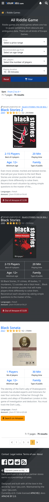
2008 (3, 223)
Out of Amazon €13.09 (14, 310)
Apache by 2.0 (9, 496)
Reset (6, 79)
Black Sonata (10, 328)
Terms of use (29, 454)
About (40, 454)
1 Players (12, 371)
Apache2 (35, 493)
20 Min (37, 153)
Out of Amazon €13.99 (14, 200)
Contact (5, 454)
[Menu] (3, 3)
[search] (46, 3)
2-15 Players (12, 153)
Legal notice (16, 454)
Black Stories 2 (12, 110)
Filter (29, 79)
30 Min (37, 371)
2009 (3, 112)
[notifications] (40, 3)
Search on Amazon (12, 418)
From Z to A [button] (13, 91)
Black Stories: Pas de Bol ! (34, 107)
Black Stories (10, 220)
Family (37, 162)
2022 (3, 330)
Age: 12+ (12, 162)
